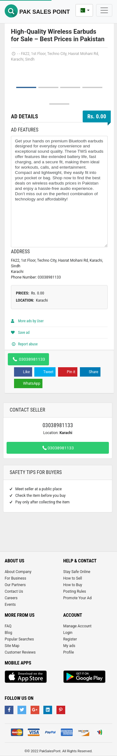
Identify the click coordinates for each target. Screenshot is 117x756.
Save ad (20, 332)
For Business (15, 578)
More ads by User (27, 321)
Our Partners (15, 585)
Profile (68, 652)
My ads (69, 646)
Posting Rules (74, 591)
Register (70, 639)
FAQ (8, 626)
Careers (11, 598)
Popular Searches (19, 639)
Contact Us (14, 591)
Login (68, 632)
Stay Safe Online (76, 572)
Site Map (12, 646)
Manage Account (77, 626)
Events (10, 604)
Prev (19, 67)
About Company (18, 572)
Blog (8, 632)
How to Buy (72, 585)
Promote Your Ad (77, 598)
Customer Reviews (20, 652)
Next (100, 67)
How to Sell (72, 578)
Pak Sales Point (37, 12)
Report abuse (24, 344)
